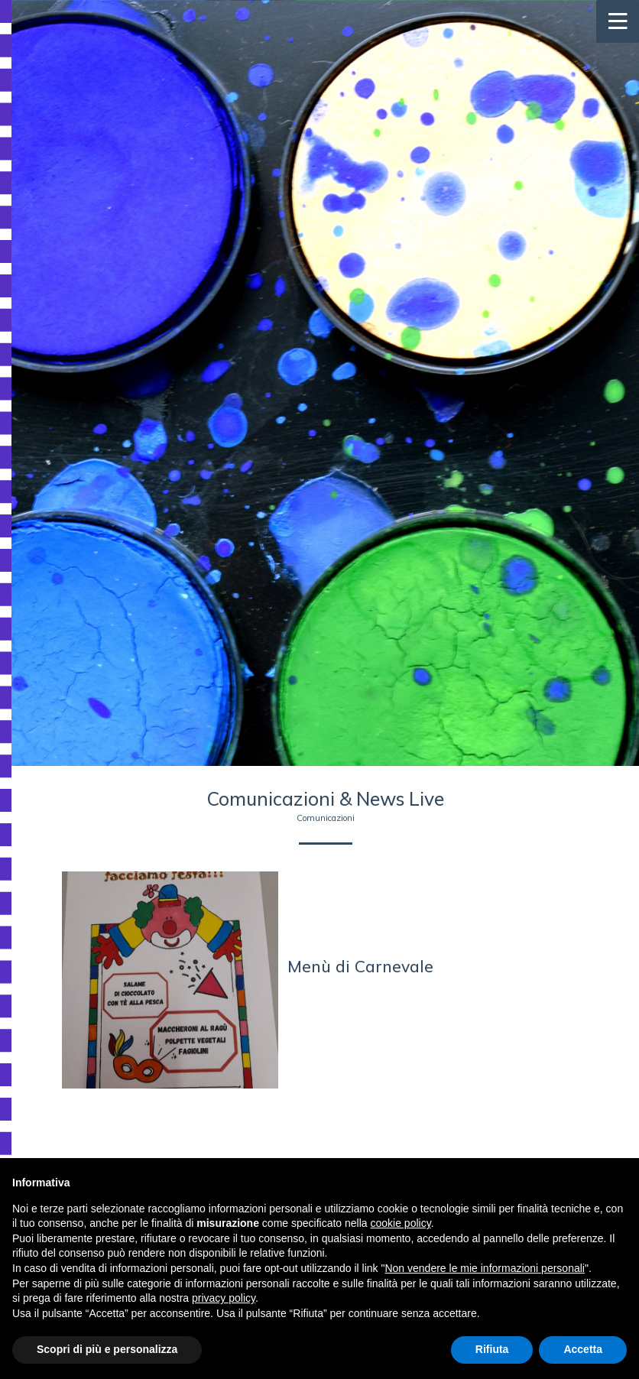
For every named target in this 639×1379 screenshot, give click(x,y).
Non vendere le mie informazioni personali (484, 1268)
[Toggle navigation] (617, 21)
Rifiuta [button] (492, 1349)
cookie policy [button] (401, 1223)
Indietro (325, 1068)
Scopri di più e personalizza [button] (107, 1349)
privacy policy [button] (223, 1298)
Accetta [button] (582, 1349)
